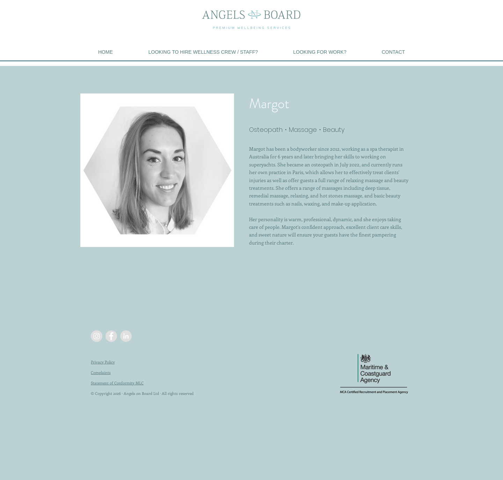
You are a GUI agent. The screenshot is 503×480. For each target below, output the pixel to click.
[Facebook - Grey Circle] (111, 336)
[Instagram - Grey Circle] (96, 336)
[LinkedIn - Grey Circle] (126, 336)
